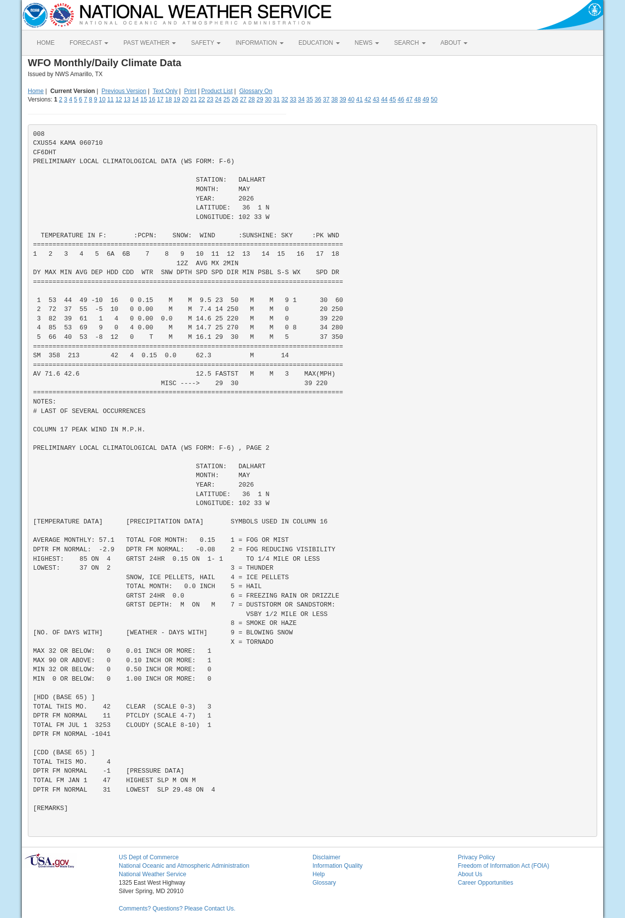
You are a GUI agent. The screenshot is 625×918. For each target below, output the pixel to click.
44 (384, 99)
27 (243, 99)
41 (359, 99)
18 (168, 99)
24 (218, 99)
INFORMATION (259, 42)
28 (251, 99)
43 (376, 99)
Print (190, 91)
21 (193, 99)
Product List (217, 91)
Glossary (324, 882)
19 (176, 99)
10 (102, 99)
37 (326, 99)
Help (318, 874)
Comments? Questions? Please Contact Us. (177, 908)
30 (268, 99)
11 (110, 99)
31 (276, 99)
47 (409, 99)
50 (434, 99)
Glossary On (255, 91)
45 (393, 99)
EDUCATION (319, 42)
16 (152, 99)
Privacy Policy (476, 857)
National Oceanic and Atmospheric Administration (184, 865)
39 (342, 99)
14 (135, 99)
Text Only (165, 91)
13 (127, 99)
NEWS (367, 42)
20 (185, 99)
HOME (46, 42)
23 (210, 99)
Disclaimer (326, 857)
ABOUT (454, 42)
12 (118, 99)
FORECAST (89, 42)
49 (425, 99)
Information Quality (337, 865)
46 (400, 99)
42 (367, 99)
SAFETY (206, 42)
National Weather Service (152, 874)
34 (301, 99)
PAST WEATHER (149, 42)
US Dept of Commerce (149, 857)
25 (227, 99)
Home (36, 91)
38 (334, 99)
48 (417, 99)
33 (293, 99)
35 (310, 99)
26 (235, 99)
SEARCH (409, 42)
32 (284, 99)
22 (201, 99)
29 (259, 99)
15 (144, 99)
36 (317, 99)
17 (160, 99)
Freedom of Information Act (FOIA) (503, 865)
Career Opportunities (485, 882)
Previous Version (123, 91)
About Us (470, 874)
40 (351, 99)
